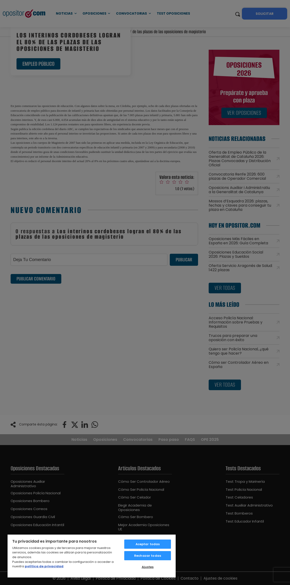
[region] (92, 555)
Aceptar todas (148, 544)
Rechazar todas (147, 555)
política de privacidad (44, 566)
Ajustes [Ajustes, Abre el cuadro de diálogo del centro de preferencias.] (148, 567)
